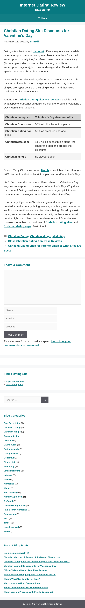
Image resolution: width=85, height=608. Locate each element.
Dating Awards (11, 449)
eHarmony (9, 466)
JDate (7, 479)
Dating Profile (11, 453)
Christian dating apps (17, 226)
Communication (12, 436)
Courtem (8, 440)
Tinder (7, 523)
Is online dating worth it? (16, 553)
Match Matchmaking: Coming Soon (22, 583)
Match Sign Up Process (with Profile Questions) (28, 592)
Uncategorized (11, 527)
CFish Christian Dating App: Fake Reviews (35, 241)
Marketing (58, 236)
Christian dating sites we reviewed (39, 99)
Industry (8, 475)
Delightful (9, 458)
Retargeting (10, 514)
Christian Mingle (40, 236)
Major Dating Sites (15, 381)
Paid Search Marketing (15, 510)
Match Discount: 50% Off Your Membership (26, 587)
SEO (6, 518)
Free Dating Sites (14, 384)
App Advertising (12, 423)
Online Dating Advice (14, 505)
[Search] (44, 400)
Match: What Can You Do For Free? (22, 579)
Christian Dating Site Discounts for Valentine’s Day (30, 566)
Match (45, 170)
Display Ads (10, 462)
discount (38, 51)
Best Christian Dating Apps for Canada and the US (29, 574)
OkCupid (8, 501)
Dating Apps (10, 445)
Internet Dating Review (42, 5)
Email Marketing (12, 471)
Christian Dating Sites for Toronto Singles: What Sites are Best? (36, 561)
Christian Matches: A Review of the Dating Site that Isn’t (32, 557)
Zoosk (7, 531)
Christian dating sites (59, 222)
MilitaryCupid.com (13, 497)
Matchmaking (11, 492)
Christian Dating (18, 236)
